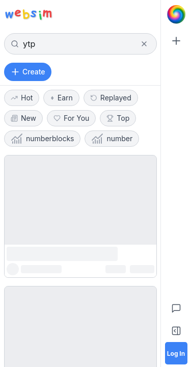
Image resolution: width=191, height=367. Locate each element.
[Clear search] (144, 44)
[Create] (176, 41)
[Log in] (176, 353)
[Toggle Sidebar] (176, 331)
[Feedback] (176, 308)
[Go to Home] (176, 14)
